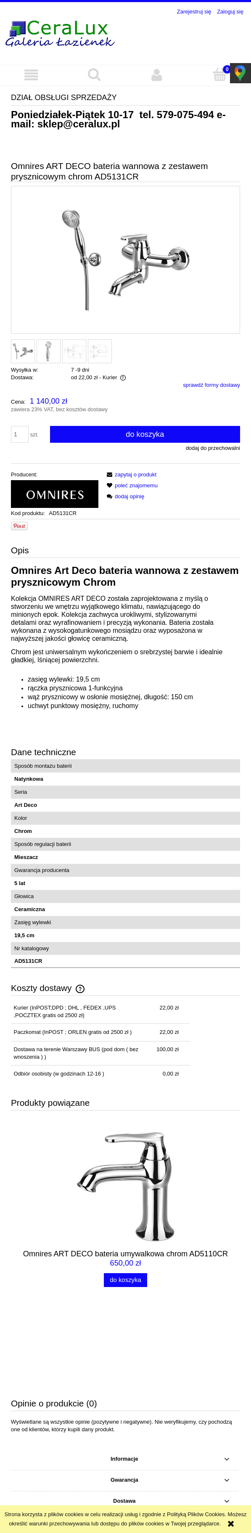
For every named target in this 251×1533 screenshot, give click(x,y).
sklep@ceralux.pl (78, 124)
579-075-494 (185, 114)
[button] (31, 75)
